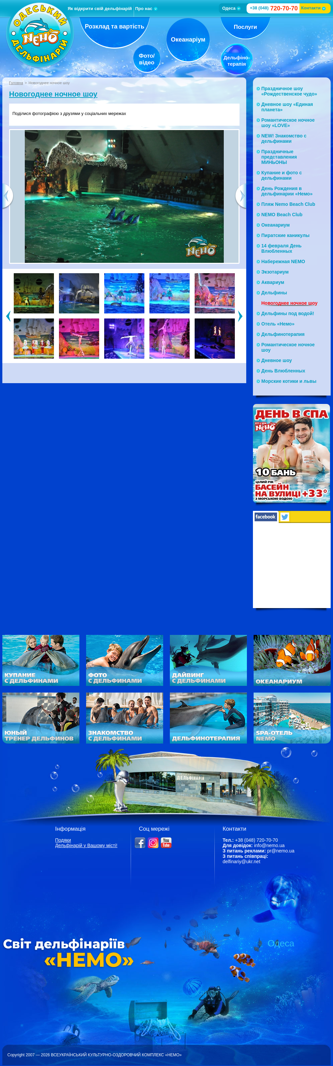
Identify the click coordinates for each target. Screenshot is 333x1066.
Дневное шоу (276, 360)
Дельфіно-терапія (236, 61)
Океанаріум (188, 39)
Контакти (313, 7)
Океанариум (275, 225)
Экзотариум (275, 272)
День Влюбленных (283, 370)
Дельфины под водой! (287, 313)
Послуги (245, 27)
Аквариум (272, 282)
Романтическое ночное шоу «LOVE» (288, 122)
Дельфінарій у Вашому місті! (86, 845)
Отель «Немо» (277, 324)
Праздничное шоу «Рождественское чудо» (289, 91)
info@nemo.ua (269, 845)
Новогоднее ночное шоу (53, 94)
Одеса (231, 8)
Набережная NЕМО (283, 261)
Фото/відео (147, 59)
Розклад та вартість (114, 26)
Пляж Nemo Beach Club (288, 204)
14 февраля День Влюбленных (281, 248)
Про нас (146, 8)
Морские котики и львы (288, 381)
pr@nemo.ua (280, 850)
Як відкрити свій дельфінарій (100, 8)
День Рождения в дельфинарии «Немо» (287, 191)
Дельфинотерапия (283, 334)
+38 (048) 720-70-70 (256, 840)
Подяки (63, 840)
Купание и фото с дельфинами (281, 175)
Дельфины (274, 292)
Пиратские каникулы (285, 235)
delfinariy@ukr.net (241, 861)
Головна (16, 83)
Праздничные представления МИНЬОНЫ (279, 157)
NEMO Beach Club (282, 214)
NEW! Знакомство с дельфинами (284, 138)
